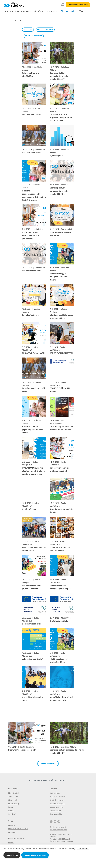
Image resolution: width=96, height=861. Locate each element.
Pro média (12, 832)
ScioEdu (11, 843)
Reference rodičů (56, 814)
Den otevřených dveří (31, 114)
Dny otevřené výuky (31, 315)
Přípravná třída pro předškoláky (22, 750)
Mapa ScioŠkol (13, 793)
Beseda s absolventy (31, 153)
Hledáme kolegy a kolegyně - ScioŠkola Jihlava (59, 276)
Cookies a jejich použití (58, 827)
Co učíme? (12, 814)
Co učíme (39, 11)
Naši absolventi (55, 810)
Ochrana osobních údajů (58, 830)
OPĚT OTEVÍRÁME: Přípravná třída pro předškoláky (30, 235)
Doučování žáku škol (31, 624)
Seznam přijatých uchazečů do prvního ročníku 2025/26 (59, 191)
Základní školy (13, 796)
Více (81, 11)
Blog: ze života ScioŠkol (58, 796)
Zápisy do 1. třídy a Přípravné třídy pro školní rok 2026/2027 (61, 117)
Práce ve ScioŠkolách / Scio (18, 829)
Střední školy (12, 800)
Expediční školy (13, 804)
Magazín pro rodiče (56, 807)
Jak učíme (52, 11)
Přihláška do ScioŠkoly (77, 5)
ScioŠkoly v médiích (57, 800)
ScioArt (10, 807)
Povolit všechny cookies (35, 855)
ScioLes (11, 810)
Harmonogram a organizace (17, 11)
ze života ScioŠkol (33, 36)
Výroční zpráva (56, 155)
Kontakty (11, 825)
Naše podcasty (55, 793)
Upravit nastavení (83, 849)
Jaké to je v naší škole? (32, 659)
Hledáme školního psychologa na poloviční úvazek (33, 429)
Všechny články (48, 763)
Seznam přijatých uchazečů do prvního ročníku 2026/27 (59, 76)
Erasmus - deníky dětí (57, 804)
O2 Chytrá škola (29, 509)
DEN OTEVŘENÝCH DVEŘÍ (33, 353)
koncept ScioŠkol (45, 29)
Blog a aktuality (68, 11)
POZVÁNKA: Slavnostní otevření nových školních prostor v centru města (33, 471)
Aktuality (27, 29)
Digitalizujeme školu (59, 621)
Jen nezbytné (12, 855)
